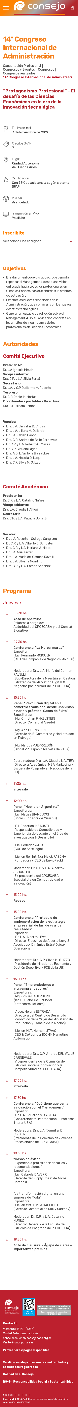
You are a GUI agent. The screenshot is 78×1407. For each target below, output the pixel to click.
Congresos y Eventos (19, 69)
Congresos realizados (19, 73)
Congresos (46, 69)
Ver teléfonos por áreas (18, 1342)
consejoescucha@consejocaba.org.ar (27, 1338)
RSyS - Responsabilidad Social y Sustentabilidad (38, 1381)
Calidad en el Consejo (18, 1374)
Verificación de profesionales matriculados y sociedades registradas (35, 1364)
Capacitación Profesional (22, 66)
